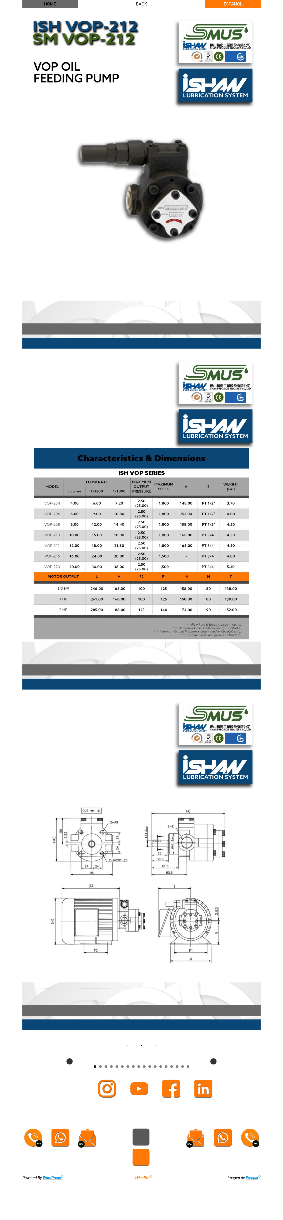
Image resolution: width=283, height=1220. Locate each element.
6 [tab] (122, 1104)
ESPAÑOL (233, 3)
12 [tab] (155, 1104)
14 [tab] (166, 1104)
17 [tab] (182, 1104)
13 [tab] (160, 1104)
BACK (141, 3)
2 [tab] (100, 1104)
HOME (50, 3)
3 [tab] (106, 1104)
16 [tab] (177, 1104)
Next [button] (213, 1080)
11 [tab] (149, 1104)
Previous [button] (69, 1080)
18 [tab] (188, 1104)
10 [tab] (144, 1104)
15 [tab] (171, 1104)
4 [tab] (111, 1104)
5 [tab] (117, 1104)
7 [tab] (127, 1104)
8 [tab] (133, 1104)
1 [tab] (95, 1104)
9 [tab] (138, 1104)
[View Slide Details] (83, 1080)
